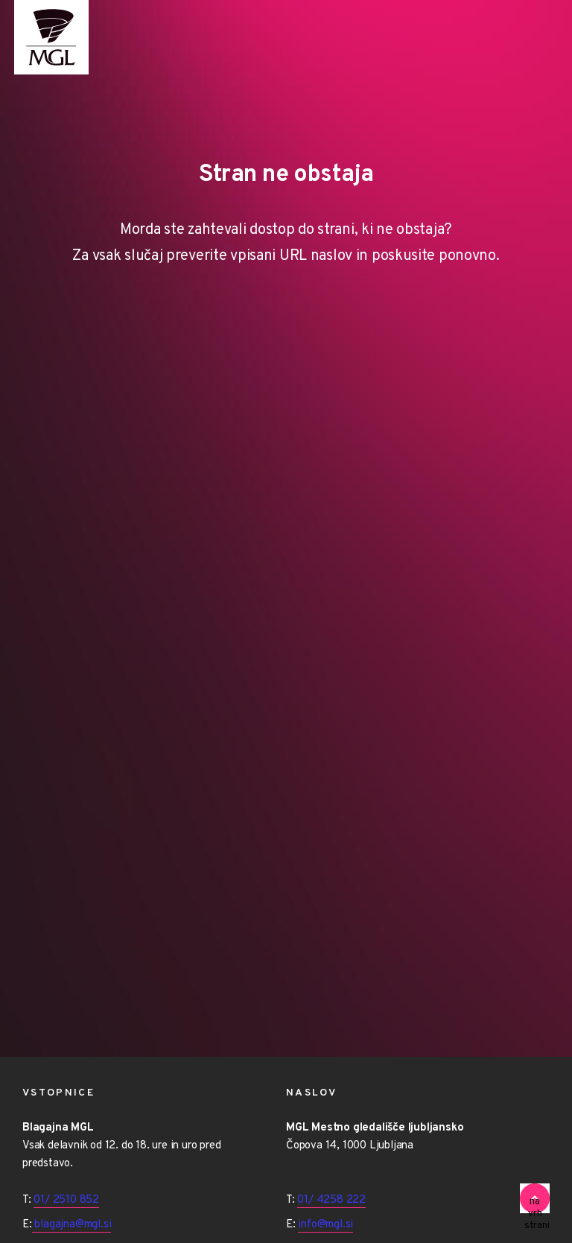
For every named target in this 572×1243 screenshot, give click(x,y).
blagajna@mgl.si (72, 1225)
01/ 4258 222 (331, 1200)
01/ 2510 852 (66, 1200)
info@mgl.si (325, 1225)
